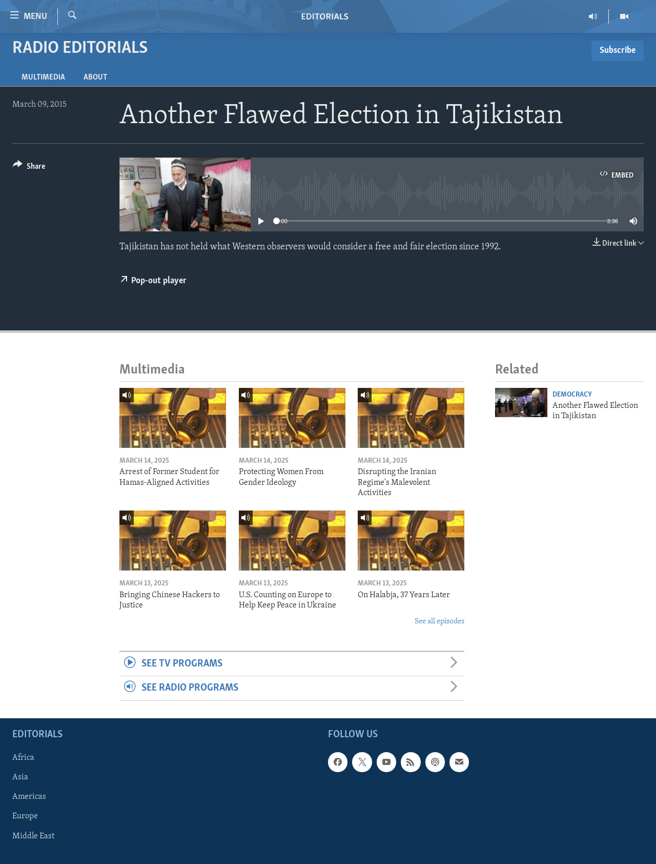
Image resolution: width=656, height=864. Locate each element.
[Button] (29, 168)
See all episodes (439, 621)
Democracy (572, 395)
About (95, 77)
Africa (23, 758)
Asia (20, 777)
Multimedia (43, 77)
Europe (25, 816)
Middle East (33, 836)
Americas (29, 797)
